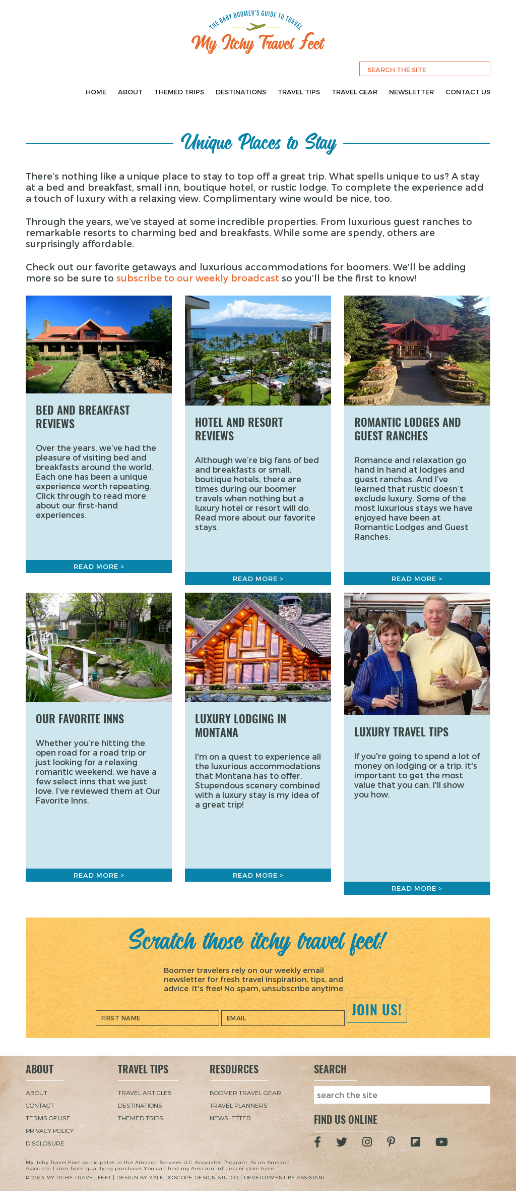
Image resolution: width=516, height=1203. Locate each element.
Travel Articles (145, 1092)
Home (96, 92)
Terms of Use (48, 1117)
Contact (40, 1105)
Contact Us (467, 92)
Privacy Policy (50, 1130)
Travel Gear (354, 92)
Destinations (241, 92)
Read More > (99, 566)
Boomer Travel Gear (245, 1092)
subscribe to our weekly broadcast (197, 277)
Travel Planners (239, 1105)
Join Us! (377, 1010)
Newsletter (411, 92)
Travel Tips (299, 92)
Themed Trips (179, 92)
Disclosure (45, 1143)
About (130, 92)
